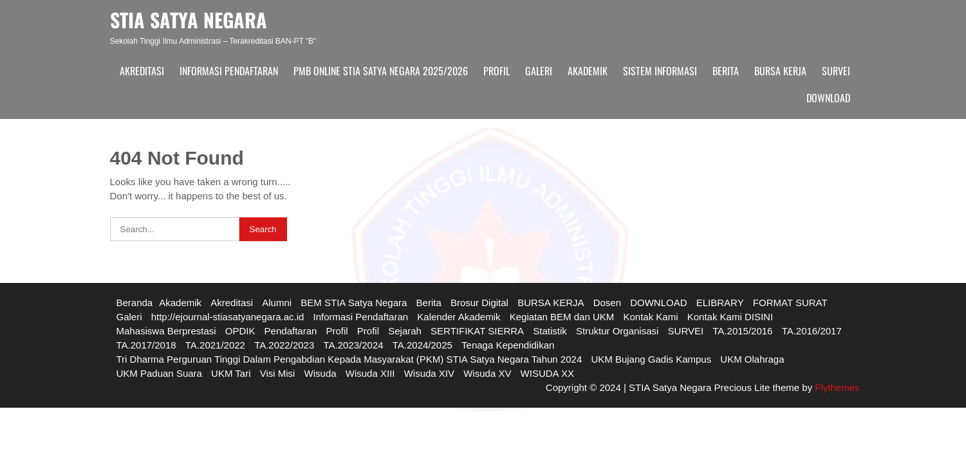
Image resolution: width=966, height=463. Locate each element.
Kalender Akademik (458, 316)
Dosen (607, 302)
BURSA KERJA (780, 70)
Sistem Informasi (660, 70)
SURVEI (836, 70)
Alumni (277, 302)
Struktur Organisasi (617, 330)
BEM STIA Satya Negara (354, 302)
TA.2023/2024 (353, 345)
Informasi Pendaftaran (229, 70)
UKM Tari (230, 373)
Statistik (550, 330)
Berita (725, 70)
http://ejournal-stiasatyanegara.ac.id (227, 316)
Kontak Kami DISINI (730, 316)
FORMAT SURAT (790, 302)
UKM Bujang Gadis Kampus (651, 359)
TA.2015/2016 (742, 330)
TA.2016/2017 (812, 330)
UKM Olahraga (752, 359)
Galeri (538, 70)
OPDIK (240, 330)
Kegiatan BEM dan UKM (562, 316)
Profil (496, 70)
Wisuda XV (487, 373)
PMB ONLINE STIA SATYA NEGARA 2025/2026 (380, 70)
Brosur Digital (479, 302)
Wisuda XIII (370, 373)
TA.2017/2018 (146, 345)
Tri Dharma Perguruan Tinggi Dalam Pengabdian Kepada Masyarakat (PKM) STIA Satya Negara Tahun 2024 (349, 359)
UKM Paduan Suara (159, 373)
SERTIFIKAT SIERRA (477, 330)
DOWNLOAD (828, 97)
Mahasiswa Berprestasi (166, 330)
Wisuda (320, 373)
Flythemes (835, 387)
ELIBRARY (720, 302)
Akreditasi (142, 70)
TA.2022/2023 (284, 345)
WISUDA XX (547, 373)
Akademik (588, 70)
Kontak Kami (650, 316)
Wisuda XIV (429, 373)
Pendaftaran (291, 330)
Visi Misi (277, 373)
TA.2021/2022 (215, 345)
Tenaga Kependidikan (507, 345)
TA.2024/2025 (422, 345)
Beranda (134, 302)
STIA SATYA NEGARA (188, 19)
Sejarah (405, 330)
